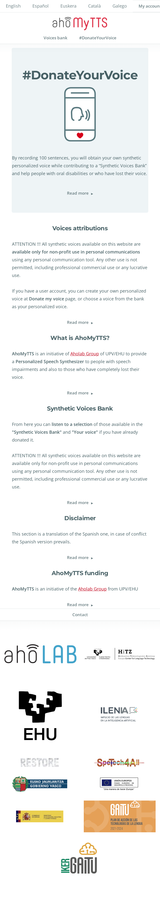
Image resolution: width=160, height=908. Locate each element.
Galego (120, 6)
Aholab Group (84, 354)
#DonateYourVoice (97, 38)
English (13, 6)
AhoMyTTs (80, 22)
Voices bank (55, 38)
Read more (83, 193)
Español (40, 6)
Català (94, 6)
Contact (80, 614)
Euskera (68, 6)
